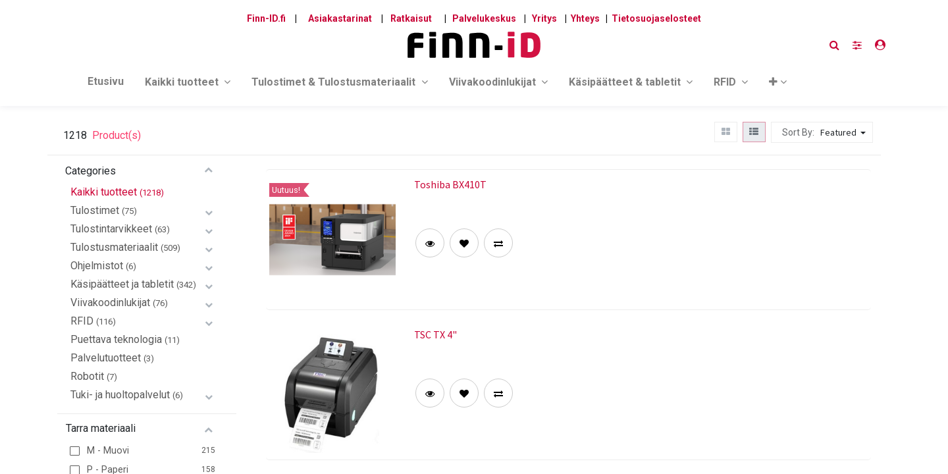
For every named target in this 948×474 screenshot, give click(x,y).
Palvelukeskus (484, 18)
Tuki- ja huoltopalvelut (120, 394)
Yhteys (585, 18)
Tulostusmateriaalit (114, 247)
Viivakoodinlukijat (110, 302)
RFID (81, 321)
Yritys (544, 18)
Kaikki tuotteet (103, 192)
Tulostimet (94, 210)
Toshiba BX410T (450, 184)
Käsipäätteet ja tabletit (122, 284)
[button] (778, 84)
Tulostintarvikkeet (111, 229)
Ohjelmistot (96, 265)
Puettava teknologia (116, 339)
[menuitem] (106, 84)
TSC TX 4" (435, 334)
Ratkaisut (411, 18)
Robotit (87, 376)
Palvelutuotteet (105, 358)
